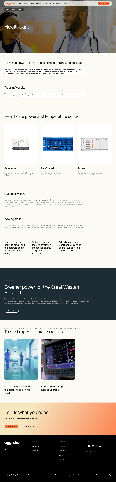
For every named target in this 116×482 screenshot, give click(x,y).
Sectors (13, 9)
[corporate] (10, 3)
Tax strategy (90, 475)
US (95, 3)
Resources (62, 446)
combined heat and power (39, 200)
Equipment (62, 442)
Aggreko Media (92, 446)
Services (35, 451)
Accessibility (49, 475)
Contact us (63, 459)
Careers (61, 455)
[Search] (70, 3)
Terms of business (60, 475)
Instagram (100, 446)
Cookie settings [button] (107, 475)
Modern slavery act (78, 475)
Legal (69, 475)
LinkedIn (96, 446)
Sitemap (98, 475)
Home (7, 9)
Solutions (35, 446)
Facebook (89, 446)
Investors (62, 451)
